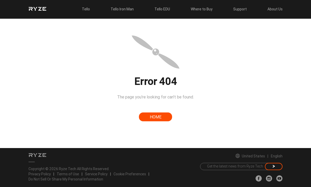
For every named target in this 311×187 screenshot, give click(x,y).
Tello (86, 9)
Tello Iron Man (122, 9)
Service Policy (96, 174)
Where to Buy (202, 9)
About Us (274, 9)
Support (240, 9)
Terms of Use (68, 174)
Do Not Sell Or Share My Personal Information (66, 179)
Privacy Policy (40, 174)
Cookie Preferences (130, 174)
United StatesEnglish (259, 156)
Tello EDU (162, 9)
